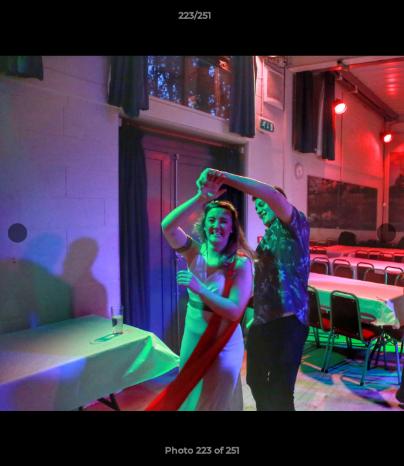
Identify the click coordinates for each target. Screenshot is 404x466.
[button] (357, 19)
